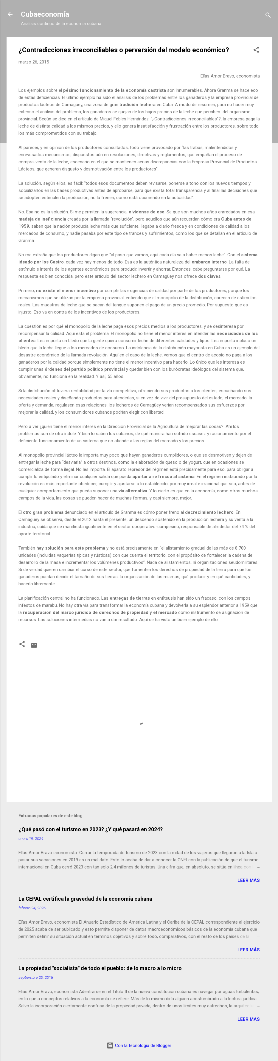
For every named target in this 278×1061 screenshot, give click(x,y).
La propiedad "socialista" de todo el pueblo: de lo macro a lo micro (100, 968)
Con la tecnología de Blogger (139, 1045)
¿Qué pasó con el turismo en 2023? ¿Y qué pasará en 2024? (90, 829)
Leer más (248, 880)
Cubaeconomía (45, 14)
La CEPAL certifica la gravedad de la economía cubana (85, 899)
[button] (256, 50)
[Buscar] (268, 16)
